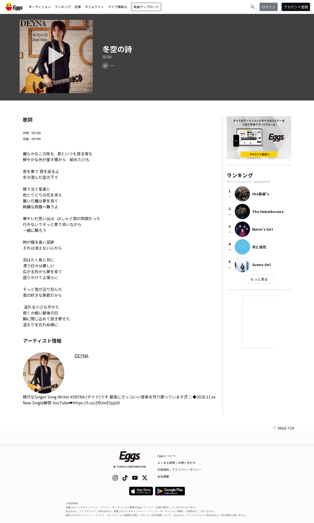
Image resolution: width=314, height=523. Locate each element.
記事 (78, 6)
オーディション (40, 6)
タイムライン (94, 6)
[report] (112, 66)
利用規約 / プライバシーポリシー (179, 469)
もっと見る (259, 279)
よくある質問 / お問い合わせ (176, 463)
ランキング (63, 6)
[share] (105, 66)
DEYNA (107, 56)
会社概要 (163, 476)
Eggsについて (166, 456)
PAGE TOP (283, 442)
